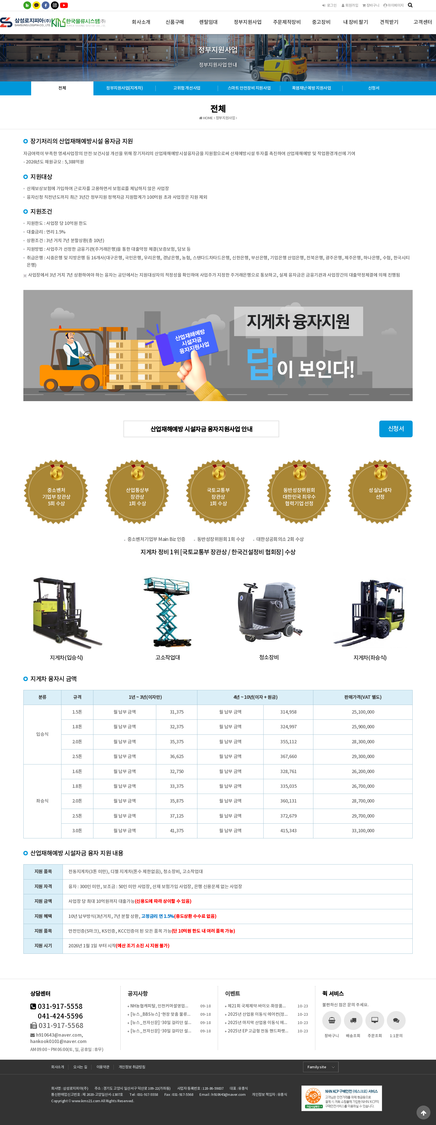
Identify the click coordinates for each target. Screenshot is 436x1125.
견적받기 (389, 26)
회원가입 (349, 5)
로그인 (328, 5)
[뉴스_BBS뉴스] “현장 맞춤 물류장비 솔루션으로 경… (160, 1014)
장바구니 (370, 5)
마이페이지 (393, 5)
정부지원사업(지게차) (124, 88)
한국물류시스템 (53, 22)
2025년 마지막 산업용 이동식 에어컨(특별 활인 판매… (258, 1022)
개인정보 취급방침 (132, 1067)
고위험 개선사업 (186, 88)
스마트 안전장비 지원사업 (249, 88)
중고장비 (321, 26)
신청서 (374, 88)
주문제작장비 (287, 26)
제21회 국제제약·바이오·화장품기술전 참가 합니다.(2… (258, 1006)
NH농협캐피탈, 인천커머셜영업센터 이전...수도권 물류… (160, 1006)
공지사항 (138, 994)
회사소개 (141, 26)
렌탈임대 (208, 26)
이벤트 (232, 994)
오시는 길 (80, 1067)
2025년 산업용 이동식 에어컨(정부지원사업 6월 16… (258, 1014)
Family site (317, 1067)
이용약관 (102, 1067)
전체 (62, 88)
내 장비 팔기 (355, 26)
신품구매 (174, 26)
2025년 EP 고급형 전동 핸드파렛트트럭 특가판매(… (258, 1031)
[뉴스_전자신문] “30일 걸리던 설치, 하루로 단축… (160, 1022)
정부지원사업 (247, 26)
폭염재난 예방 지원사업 (311, 88)
